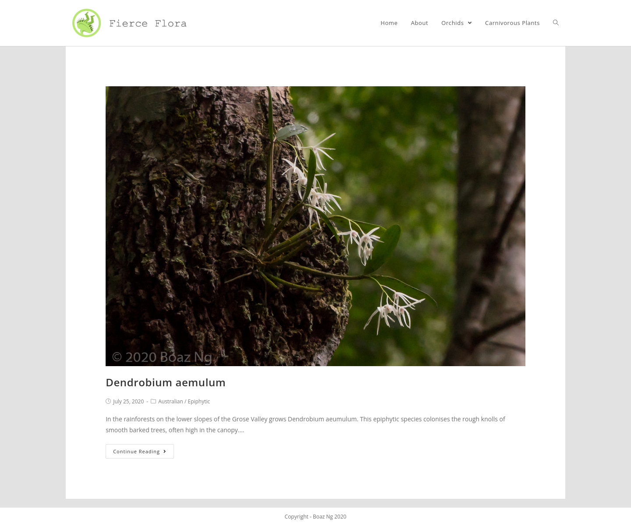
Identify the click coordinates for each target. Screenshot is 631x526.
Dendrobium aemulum (166, 382)
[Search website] (555, 23)
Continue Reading (140, 451)
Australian (170, 401)
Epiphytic (199, 401)
